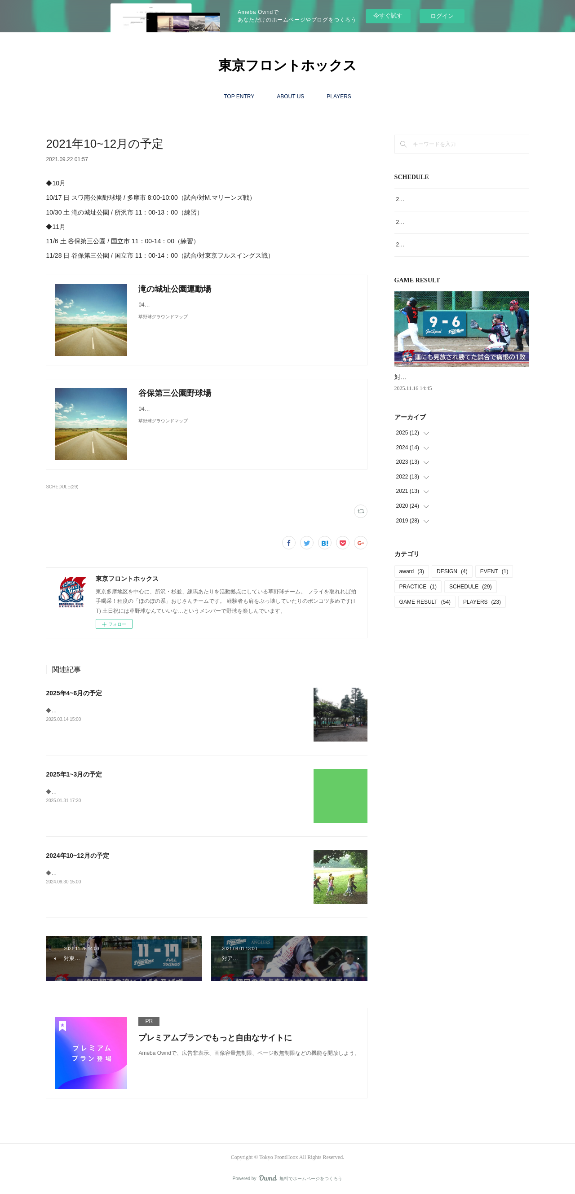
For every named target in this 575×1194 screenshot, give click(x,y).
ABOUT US (290, 96)
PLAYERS (339, 96)
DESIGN (452, 571)
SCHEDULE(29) (62, 486)
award (411, 571)
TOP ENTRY (239, 96)
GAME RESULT (425, 602)
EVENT (494, 571)
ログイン (442, 16)
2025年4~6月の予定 (74, 693)
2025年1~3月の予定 (74, 774)
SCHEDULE (470, 587)
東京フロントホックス (287, 65)
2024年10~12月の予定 (77, 855)
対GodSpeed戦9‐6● (422, 377)
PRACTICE (418, 587)
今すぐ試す (387, 15)
